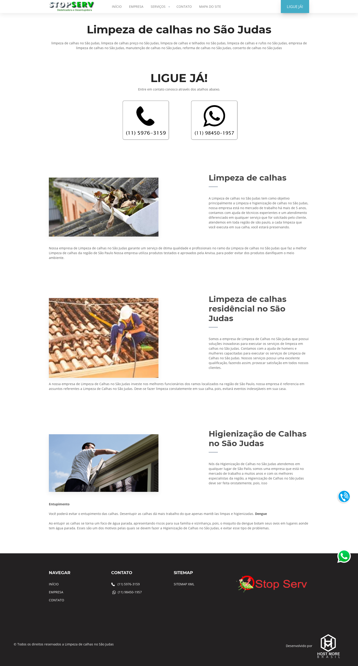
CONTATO (184, 6)
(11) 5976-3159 (129, 584)
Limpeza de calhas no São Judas (89, 644)
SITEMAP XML (184, 584)
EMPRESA (136, 6)
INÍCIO (117, 6)
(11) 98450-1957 (130, 592)
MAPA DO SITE (210, 6)
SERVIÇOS (161, 6)
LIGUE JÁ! (295, 6)
